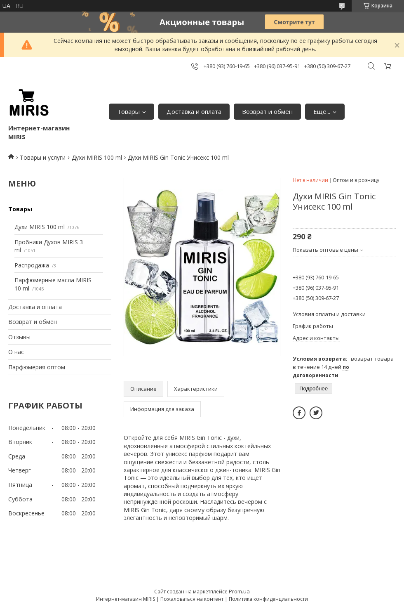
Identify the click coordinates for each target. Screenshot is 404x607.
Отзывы (19, 337)
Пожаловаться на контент (191, 598)
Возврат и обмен (267, 111)
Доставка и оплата (194, 111)
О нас (16, 352)
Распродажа (31, 265)
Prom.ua (239, 591)
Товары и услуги (43, 157)
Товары (128, 111)
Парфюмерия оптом (36, 367)
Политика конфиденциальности (268, 598)
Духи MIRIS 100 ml (97, 157)
